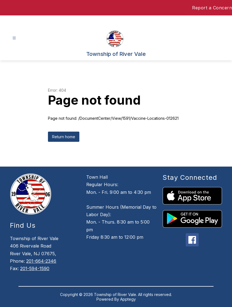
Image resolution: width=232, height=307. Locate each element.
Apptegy (128, 299)
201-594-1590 (34, 268)
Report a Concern (212, 7)
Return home (63, 136)
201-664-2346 (41, 261)
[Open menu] (14, 38)
